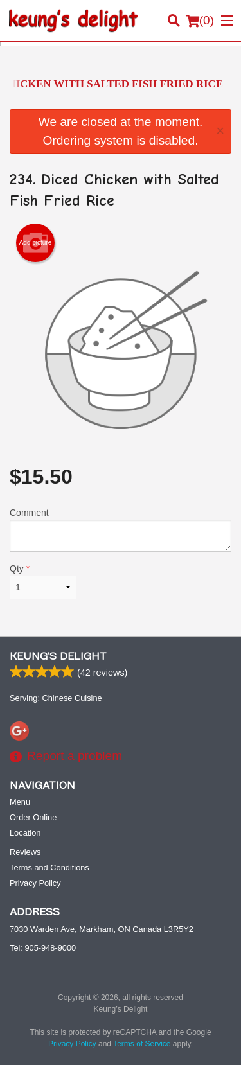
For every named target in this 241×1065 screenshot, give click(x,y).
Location (25, 833)
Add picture (35, 243)
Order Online (33, 817)
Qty (43, 581)
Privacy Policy (35, 883)
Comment (120, 529)
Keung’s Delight (58, 656)
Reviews (25, 852)
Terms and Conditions (49, 867)
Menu (20, 802)
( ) (200, 20)
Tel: (43, 948)
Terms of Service (141, 1043)
